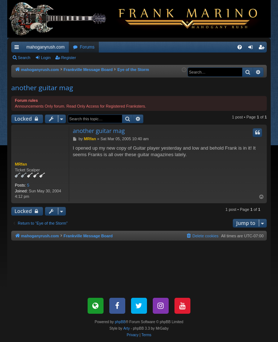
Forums (87, 47)
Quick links (18, 49)
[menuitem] (239, 47)
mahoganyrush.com (45, 47)
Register (68, 57)
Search (24, 57)
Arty (126, 328)
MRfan (21, 164)
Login (46, 57)
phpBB (120, 322)
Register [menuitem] (263, 49)
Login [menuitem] (252, 49)
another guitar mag (42, 87)
